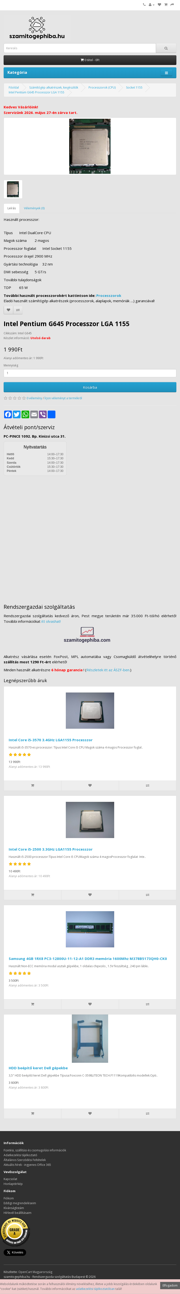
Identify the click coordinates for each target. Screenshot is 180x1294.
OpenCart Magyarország (35, 1272)
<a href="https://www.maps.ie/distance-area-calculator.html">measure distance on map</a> (90, 536)
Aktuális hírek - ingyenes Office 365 (27, 1165)
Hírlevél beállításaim (17, 1213)
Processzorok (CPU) (102, 87)
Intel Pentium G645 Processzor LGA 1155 (36, 92)
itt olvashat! (51, 621)
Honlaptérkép (13, 1184)
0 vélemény (34, 398)
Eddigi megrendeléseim (20, 1203)
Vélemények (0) (34, 208)
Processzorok (108, 295)
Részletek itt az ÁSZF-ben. (108, 669)
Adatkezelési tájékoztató (20, 1155)
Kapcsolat (10, 1179)
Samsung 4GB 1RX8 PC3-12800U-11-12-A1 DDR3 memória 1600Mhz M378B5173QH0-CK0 (88, 958)
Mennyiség (11, 365)
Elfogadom (170, 1285)
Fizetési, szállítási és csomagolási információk (35, 1150)
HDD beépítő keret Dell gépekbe (38, 1067)
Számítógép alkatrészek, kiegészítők (53, 87)
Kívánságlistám (14, 1208)
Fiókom (9, 1198)
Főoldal (14, 87)
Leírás (12, 208)
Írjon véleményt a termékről (63, 398)
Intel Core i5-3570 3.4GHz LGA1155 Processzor (51, 739)
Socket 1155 (134, 87)
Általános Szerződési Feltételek (25, 1160)
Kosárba (90, 387)
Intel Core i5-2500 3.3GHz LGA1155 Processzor (51, 849)
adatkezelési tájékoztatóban (95, 1289)
